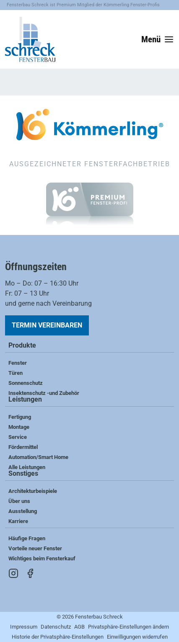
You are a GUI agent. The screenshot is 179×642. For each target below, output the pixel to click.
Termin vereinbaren (47, 325)
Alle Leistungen (26, 467)
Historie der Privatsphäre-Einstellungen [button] (58, 637)
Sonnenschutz (25, 383)
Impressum (23, 627)
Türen (15, 373)
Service (17, 437)
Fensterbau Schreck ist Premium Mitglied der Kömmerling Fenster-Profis (83, 5)
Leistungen (25, 399)
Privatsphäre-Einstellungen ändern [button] (128, 627)
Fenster (17, 363)
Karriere (18, 521)
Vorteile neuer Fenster (35, 548)
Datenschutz (56, 627)
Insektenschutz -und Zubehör (43, 393)
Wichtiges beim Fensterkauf (41, 558)
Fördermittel (23, 447)
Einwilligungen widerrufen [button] (137, 637)
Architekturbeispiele (32, 491)
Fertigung (19, 417)
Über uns (19, 501)
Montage (18, 427)
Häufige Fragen (26, 538)
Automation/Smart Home (38, 457)
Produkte (22, 345)
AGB (79, 627)
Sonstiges (23, 473)
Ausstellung (22, 511)
